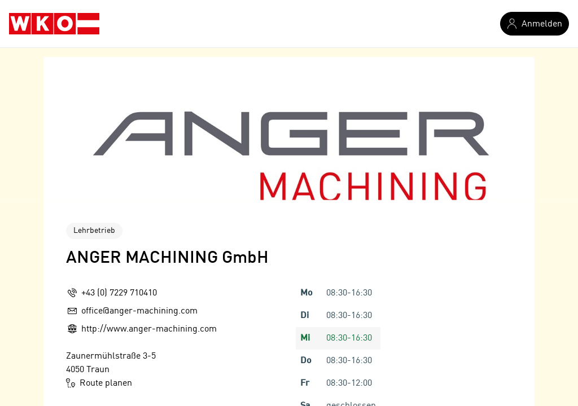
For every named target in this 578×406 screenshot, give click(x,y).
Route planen (99, 383)
